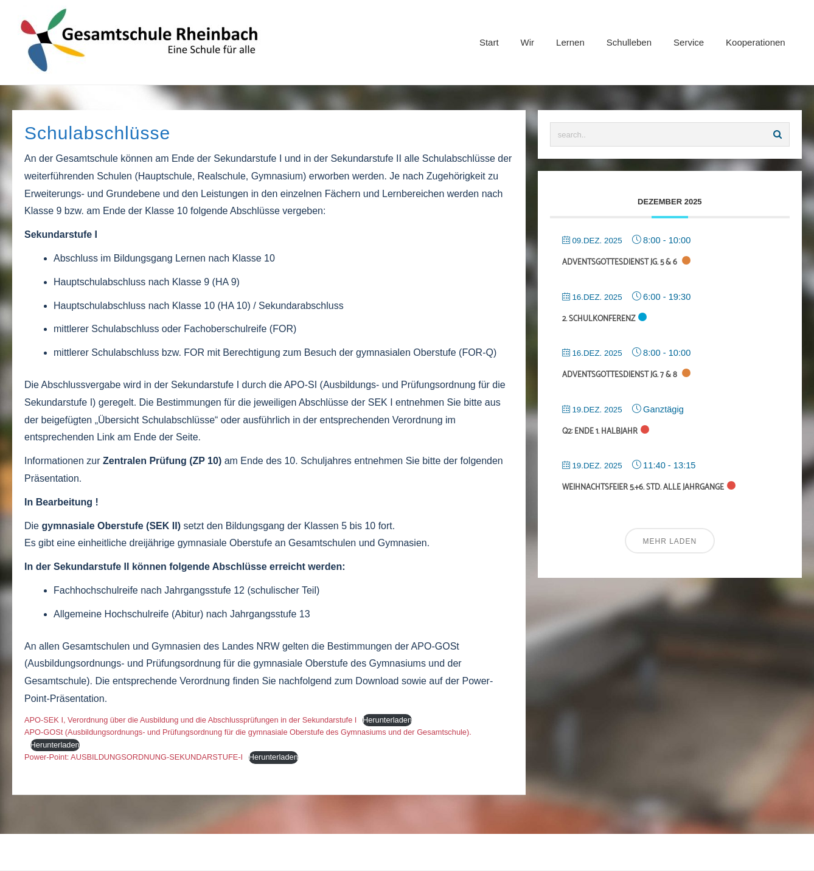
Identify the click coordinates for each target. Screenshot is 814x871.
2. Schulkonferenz (598, 319)
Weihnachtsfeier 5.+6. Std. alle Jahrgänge (643, 487)
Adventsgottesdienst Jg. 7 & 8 (620, 375)
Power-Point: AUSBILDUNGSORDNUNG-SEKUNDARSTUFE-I (133, 757)
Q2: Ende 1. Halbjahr (600, 431)
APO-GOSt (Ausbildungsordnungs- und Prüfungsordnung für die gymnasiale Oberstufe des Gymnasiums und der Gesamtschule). (247, 732)
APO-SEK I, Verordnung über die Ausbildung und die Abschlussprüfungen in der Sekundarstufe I (190, 719)
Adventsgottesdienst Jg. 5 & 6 (620, 262)
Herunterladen (387, 719)
